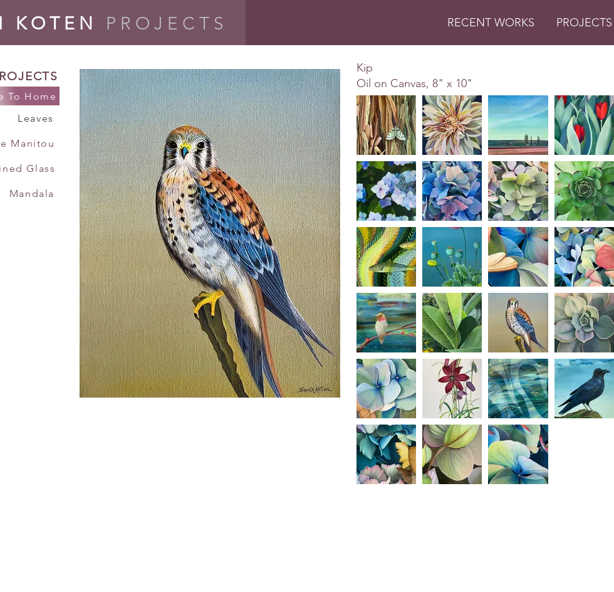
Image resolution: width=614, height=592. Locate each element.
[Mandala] (33, 193)
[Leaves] (37, 117)
